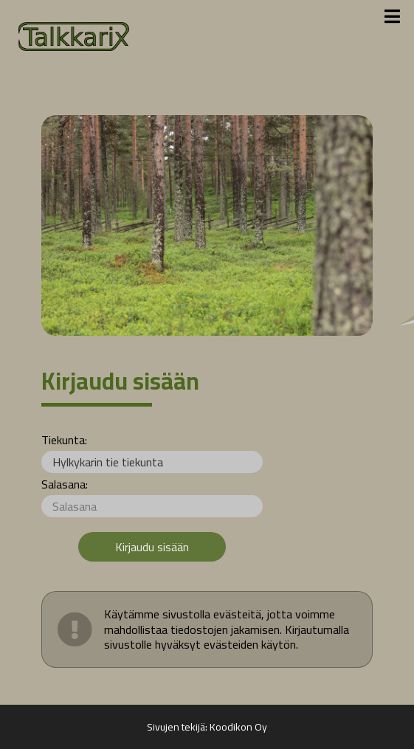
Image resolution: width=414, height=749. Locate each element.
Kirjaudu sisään (152, 547)
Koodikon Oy (238, 726)
